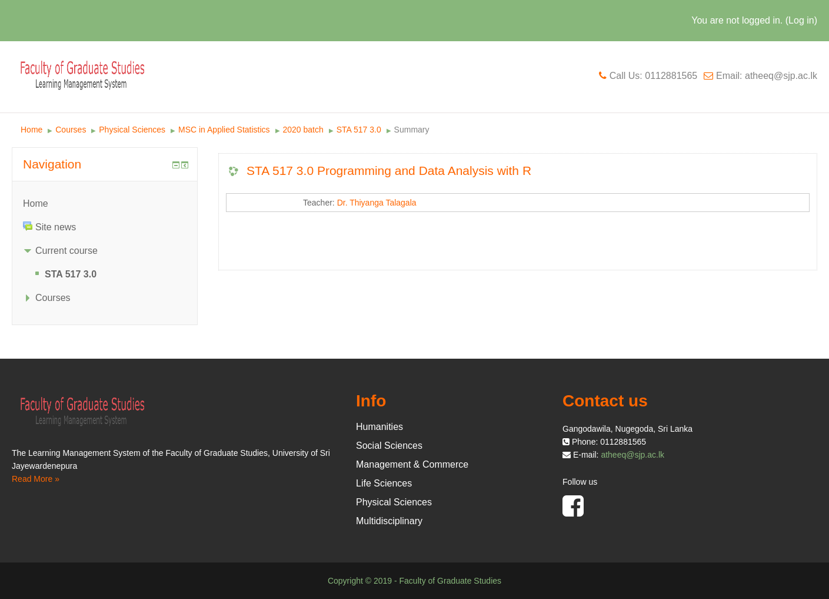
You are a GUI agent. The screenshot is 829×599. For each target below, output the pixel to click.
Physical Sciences (132, 129)
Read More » (35, 479)
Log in (801, 20)
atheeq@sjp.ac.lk (632, 454)
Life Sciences (384, 483)
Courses (70, 129)
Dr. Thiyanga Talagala (377, 202)
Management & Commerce (412, 464)
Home (31, 129)
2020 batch (303, 129)
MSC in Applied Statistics (224, 129)
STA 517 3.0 (359, 129)
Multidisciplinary (389, 521)
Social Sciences (389, 446)
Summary (412, 129)
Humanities (379, 427)
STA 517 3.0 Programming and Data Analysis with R (389, 170)
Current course (66, 251)
